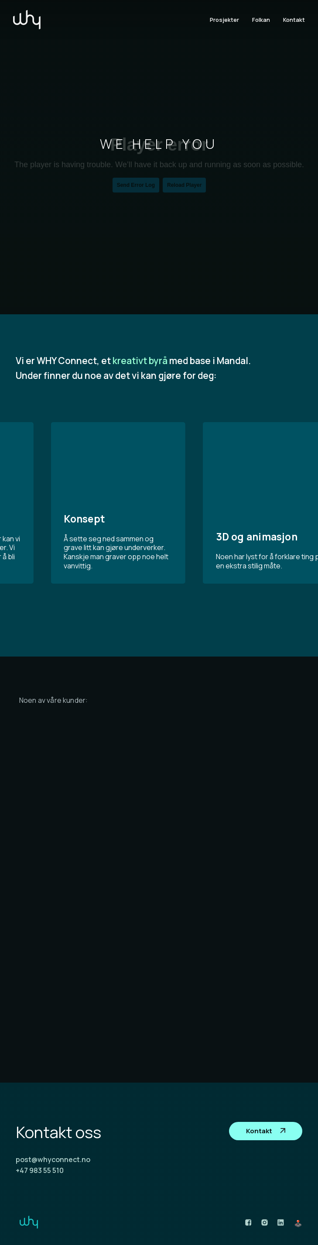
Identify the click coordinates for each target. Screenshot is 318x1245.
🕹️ (298, 1223)
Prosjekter (224, 20)
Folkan (261, 20)
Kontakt (294, 20)
